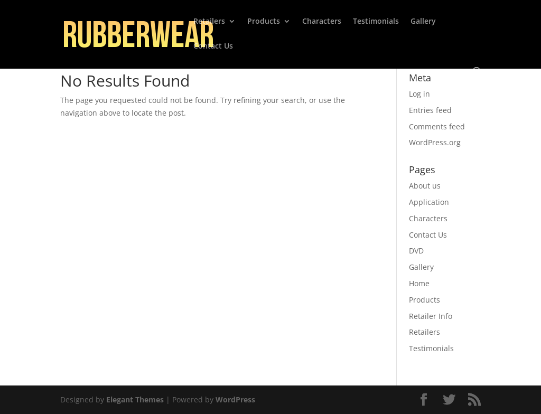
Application (429, 202)
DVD (416, 251)
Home (419, 283)
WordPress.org (435, 142)
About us (425, 186)
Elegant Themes (135, 399)
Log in (419, 94)
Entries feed (430, 110)
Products (263, 21)
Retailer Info (430, 316)
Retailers (209, 21)
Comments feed (437, 126)
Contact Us (213, 46)
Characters (321, 21)
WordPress (235, 399)
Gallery (423, 21)
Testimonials (376, 21)
